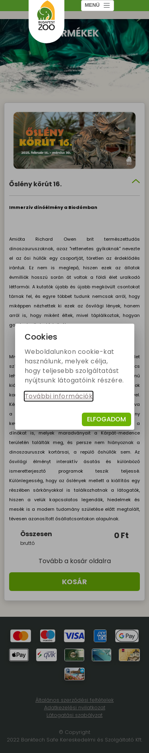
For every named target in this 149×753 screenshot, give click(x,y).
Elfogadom (106, 419)
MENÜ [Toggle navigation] (97, 5)
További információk (59, 396)
